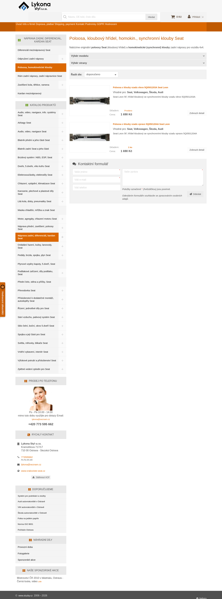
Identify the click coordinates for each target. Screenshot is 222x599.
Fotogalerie (23, 552)
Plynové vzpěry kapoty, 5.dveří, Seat (36, 256)
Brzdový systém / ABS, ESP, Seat (35, 149)
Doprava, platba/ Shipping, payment (68, 19)
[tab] (138, 48)
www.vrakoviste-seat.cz (33, 464)
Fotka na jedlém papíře (29, 515)
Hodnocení (140, 19)
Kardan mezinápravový (29, 85)
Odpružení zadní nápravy (31, 51)
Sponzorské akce (26, 558)
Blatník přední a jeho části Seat (34, 132)
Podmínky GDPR (118, 19)
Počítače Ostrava (26, 528)
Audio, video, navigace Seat (32, 123)
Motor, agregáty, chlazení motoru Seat (34, 211)
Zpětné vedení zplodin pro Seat (34, 362)
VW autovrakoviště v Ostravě (32, 502)
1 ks (129, 134)
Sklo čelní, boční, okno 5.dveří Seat (36, 318)
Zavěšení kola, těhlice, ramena (33, 77)
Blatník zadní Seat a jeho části (33, 141)
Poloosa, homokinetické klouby (35, 59)
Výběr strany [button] (79, 55)
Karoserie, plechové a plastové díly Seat (36, 184)
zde (40, 579)
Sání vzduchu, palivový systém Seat (36, 310)
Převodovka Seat (26, 283)
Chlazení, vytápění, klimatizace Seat (36, 175)
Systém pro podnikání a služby (33, 489)
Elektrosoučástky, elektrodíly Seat (35, 167)
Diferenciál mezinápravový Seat (34, 42)
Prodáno (127, 100)
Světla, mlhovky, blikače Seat (33, 336)
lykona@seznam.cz (41, 412)
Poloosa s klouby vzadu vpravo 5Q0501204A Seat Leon (149, 113)
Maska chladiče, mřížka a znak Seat (36, 202)
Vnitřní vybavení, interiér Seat (33, 344)
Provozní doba (25, 545)
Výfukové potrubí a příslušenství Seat (34, 353)
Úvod (21, 19)
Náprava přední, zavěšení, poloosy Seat (35, 220)
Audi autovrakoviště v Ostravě (33, 496)
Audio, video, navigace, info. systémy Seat (32, 106)
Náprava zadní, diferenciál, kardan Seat (36, 230)
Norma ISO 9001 (26, 521)
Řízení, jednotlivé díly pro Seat (33, 301)
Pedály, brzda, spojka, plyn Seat (34, 248)
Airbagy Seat (24, 115)
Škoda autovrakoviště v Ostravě (34, 508)
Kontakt (99, 19)
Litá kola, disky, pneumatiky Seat (34, 193)
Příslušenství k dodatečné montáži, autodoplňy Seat (36, 292)
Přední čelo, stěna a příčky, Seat (34, 274)
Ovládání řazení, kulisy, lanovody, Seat (35, 239)
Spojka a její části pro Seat (31, 327)
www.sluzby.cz (26, 594)
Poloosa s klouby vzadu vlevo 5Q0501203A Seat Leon (148, 79)
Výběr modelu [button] (79, 48)
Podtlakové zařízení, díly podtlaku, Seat (35, 265)
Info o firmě (37, 19)
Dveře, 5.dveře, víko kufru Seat (34, 158)
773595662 (27, 450)
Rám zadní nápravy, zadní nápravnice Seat (40, 68)
